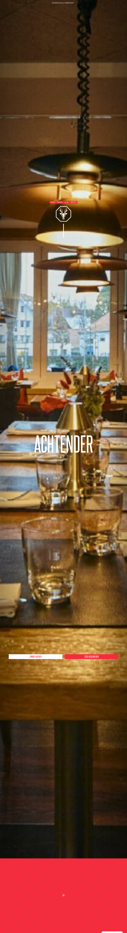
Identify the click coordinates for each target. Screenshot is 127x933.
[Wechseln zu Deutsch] (60, 202)
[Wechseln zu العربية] (67, 202)
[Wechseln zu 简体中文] (73, 202)
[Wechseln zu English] (53, 202)
